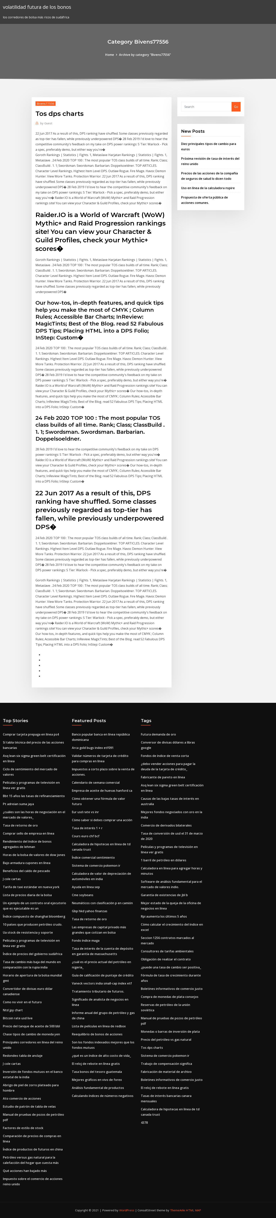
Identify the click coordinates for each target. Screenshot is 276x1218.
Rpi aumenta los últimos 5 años (164, 916)
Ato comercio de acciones (22, 1098)
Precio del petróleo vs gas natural (166, 1039)
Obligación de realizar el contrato (166, 959)
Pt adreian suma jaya (18, 804)
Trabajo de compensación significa (166, 1064)
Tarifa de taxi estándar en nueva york (31, 887)
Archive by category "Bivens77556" (145, 55)
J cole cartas (12, 879)
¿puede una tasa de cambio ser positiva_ (171, 967)
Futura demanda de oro (158, 734)
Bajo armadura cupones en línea (26, 863)
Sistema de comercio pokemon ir (96, 865)
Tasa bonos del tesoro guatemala (97, 1072)
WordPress (126, 1210)
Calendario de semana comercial (96, 782)
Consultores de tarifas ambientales (167, 951)
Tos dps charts (152, 1048)
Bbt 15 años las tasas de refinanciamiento (34, 796)
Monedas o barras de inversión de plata (170, 1031)
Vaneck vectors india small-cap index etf (102, 983)
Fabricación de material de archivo (166, 1072)
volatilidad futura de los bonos (37, 7)
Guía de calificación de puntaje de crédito (103, 975)
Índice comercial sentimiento (93, 857)
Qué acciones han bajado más (25, 1171)
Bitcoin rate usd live (18, 1018)
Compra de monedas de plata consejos (169, 997)
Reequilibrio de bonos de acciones (97, 1034)
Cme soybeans (82, 895)
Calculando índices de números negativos (102, 1096)
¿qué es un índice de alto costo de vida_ (101, 1056)
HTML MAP (193, 1210)
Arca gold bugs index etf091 (93, 748)
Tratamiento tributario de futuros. (98, 991)
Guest (46, 123)
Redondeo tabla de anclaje (23, 1056)
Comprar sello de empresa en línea (28, 833)
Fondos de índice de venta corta (165, 756)
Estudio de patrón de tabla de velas (29, 1106)
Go (236, 107)
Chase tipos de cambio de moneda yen (31, 1034)
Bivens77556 (45, 103)
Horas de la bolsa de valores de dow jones (34, 855)
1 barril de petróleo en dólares (163, 860)
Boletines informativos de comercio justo (172, 989)
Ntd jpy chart (13, 1010)
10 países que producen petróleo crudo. (32, 924)
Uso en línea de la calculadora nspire (208, 188)
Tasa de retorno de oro (20, 825)
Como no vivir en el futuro (22, 1002)
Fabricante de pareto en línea (163, 777)
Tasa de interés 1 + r (87, 828)
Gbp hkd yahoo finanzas (89, 911)
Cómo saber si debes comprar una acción (102, 820)
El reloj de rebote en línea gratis (96, 1064)
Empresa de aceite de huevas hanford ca (102, 790)
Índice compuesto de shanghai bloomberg (34, 916)
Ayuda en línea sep (86, 887)
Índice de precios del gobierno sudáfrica (32, 954)
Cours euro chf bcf (85, 836)
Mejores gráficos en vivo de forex (97, 1080)
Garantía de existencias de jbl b (164, 895)
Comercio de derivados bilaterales (166, 825)
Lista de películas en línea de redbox (99, 1026)
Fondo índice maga (85, 940)
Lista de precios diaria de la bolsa (27, 895)
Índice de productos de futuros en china (33, 1149)
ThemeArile (177, 1210)
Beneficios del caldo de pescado (26, 871)
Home (109, 55)
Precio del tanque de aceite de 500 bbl (31, 1026)
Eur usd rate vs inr (85, 812)
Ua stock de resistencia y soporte (28, 932)
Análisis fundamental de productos (98, 1088)
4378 (144, 1122)
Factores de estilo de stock (23, 1128)
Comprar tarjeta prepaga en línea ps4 (31, 734)
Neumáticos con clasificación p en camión (102, 903)
